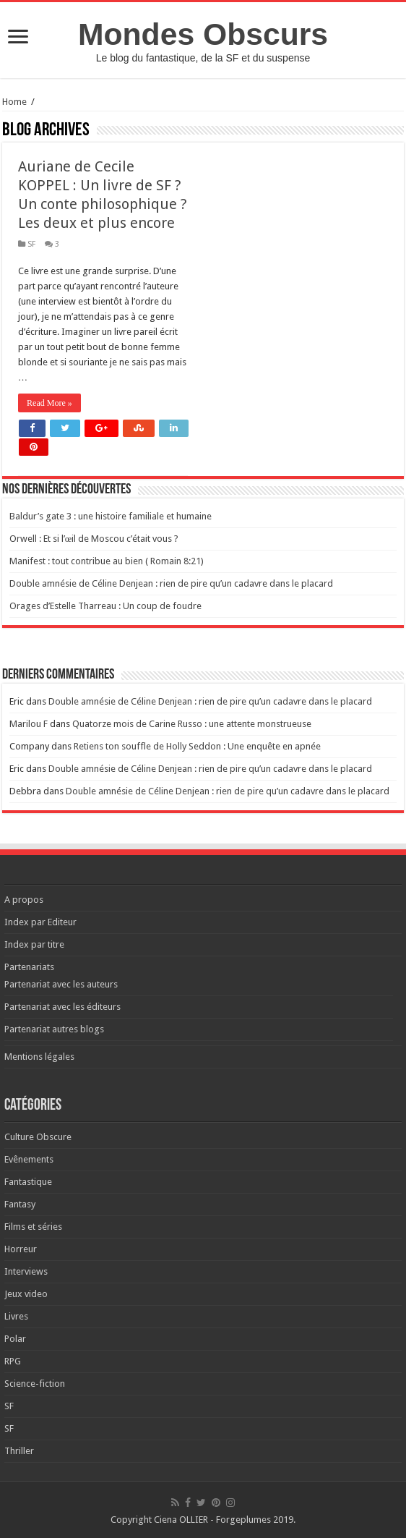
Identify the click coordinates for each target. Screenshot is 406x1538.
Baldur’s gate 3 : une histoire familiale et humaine (110, 516)
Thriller (19, 1450)
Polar (15, 1338)
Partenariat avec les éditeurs (62, 1006)
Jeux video (26, 1293)
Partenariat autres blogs (54, 1029)
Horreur (20, 1249)
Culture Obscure (38, 1136)
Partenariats (29, 966)
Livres (16, 1316)
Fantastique (28, 1181)
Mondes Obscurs (203, 34)
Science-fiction (34, 1383)
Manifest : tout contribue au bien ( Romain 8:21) (106, 561)
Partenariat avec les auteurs (61, 984)
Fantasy (19, 1204)
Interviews (26, 1271)
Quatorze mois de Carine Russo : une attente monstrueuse (191, 723)
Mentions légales (39, 1056)
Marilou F (28, 723)
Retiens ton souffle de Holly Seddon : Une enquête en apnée (197, 746)
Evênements (28, 1159)
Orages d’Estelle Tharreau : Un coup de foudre (105, 605)
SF (31, 244)
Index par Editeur (40, 922)
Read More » (49, 403)
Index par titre (34, 944)
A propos (23, 899)
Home (14, 101)
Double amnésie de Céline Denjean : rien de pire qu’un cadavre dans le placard (171, 583)
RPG (12, 1361)
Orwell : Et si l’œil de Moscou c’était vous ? (93, 538)
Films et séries (33, 1226)
